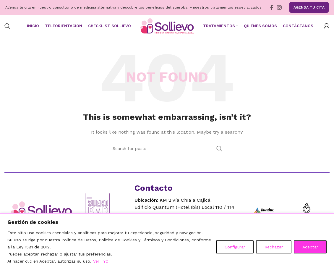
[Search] (7, 27)
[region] (167, 242)
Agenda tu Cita (309, 7)
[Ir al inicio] (42, 213)
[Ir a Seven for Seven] (306, 213)
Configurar (235, 247)
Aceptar (310, 247)
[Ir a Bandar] (264, 213)
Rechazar (274, 247)
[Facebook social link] (271, 7)
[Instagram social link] (279, 7)
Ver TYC (101, 261)
